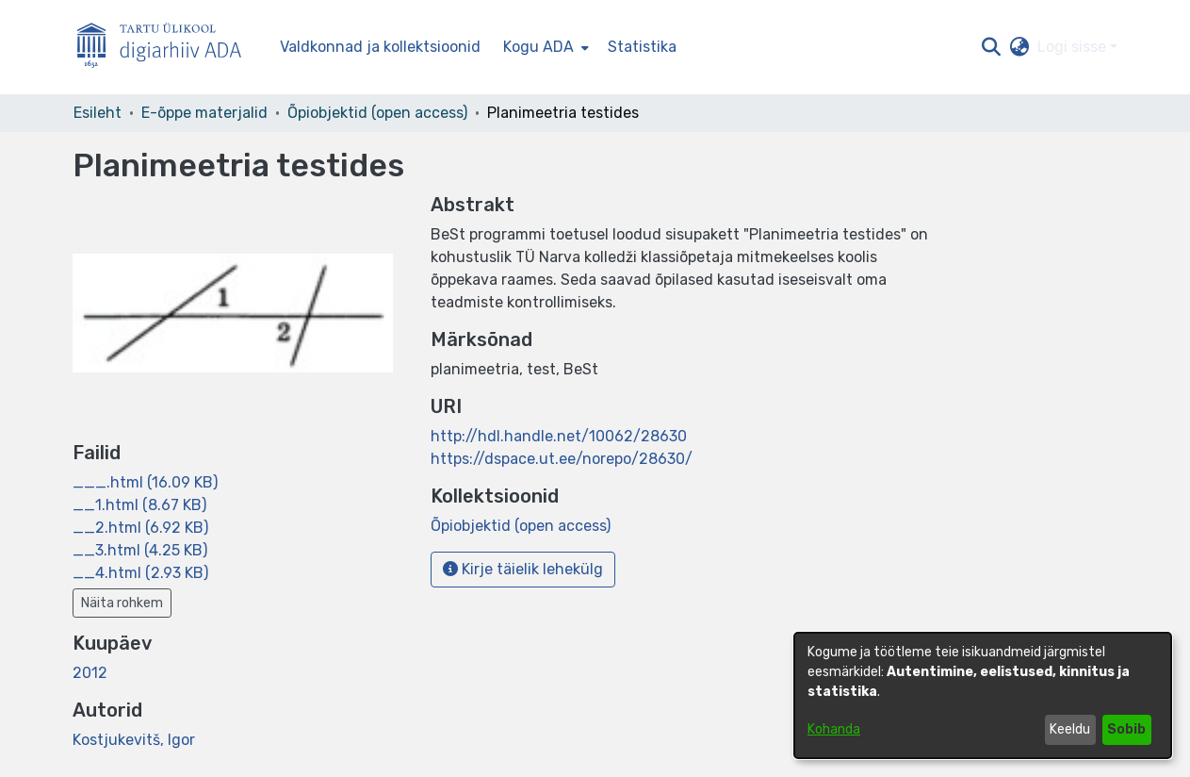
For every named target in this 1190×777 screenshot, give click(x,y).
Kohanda (833, 729)
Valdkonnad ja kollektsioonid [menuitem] (380, 47)
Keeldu (1070, 729)
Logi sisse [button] (1073, 47)
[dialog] (982, 695)
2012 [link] (90, 673)
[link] (145, 482)
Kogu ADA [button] (538, 47)
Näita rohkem (122, 603)
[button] (991, 47)
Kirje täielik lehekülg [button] (523, 569)
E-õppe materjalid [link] (204, 113)
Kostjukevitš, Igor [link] (134, 740)
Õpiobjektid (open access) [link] (377, 113)
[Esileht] (167, 47)
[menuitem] (544, 47)
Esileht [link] (97, 113)
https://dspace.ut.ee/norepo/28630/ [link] (562, 459)
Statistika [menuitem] (642, 47)
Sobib (1126, 729)
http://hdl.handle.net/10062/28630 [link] (559, 436)
